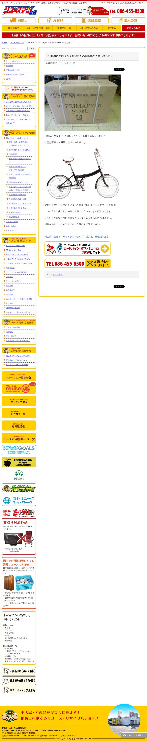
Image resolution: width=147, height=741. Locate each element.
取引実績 (9, 286)
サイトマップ (11, 231)
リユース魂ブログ (66, 63)
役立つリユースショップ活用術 (18, 356)
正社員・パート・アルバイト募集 (19, 299)
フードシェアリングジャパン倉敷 (19, 263)
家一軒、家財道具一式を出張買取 (19, 106)
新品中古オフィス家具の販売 (20, 204)
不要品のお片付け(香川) (15, 75)
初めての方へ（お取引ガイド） (18, 138)
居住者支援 (10, 268)
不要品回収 (13, 154)
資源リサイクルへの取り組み (17, 255)
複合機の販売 (14, 217)
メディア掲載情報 (13, 327)
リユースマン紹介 (13, 281)
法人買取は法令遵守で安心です (18, 111)
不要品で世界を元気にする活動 (18, 259)
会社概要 (9, 294)
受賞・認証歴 (11, 336)
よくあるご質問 (12, 222)
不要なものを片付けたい (18, 182)
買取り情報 (58, 274)
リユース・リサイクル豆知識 (17, 365)
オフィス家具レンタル (17, 208)
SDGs (8, 79)
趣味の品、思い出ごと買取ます (18, 115)
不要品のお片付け (13, 70)
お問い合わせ (11, 226)
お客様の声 (10, 290)
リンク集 (9, 303)
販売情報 (9, 66)
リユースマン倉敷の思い (15, 246)
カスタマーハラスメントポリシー (19, 312)
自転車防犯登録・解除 (17, 199)
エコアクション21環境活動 (16, 272)
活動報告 (9, 332)
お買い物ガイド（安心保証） (20, 150)
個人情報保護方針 (13, 308)
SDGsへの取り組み (13, 250)
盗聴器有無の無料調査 (17, 195)
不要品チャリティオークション (18, 341)
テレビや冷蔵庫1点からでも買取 (18, 102)
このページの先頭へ (135, 735)
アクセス (9, 277)
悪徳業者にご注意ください (16, 360)
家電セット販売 (15, 212)
